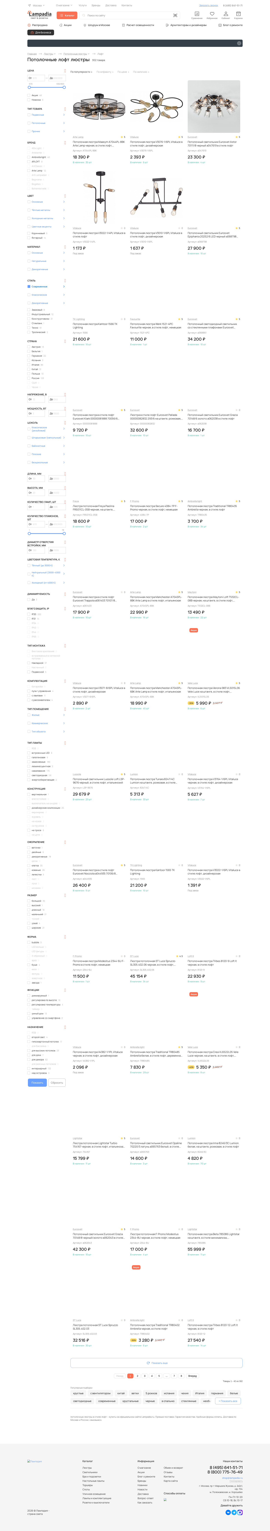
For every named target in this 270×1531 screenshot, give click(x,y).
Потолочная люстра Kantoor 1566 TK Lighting (95, 325)
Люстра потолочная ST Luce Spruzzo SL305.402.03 (95, 1326)
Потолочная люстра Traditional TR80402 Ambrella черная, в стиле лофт (155, 1326)
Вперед (192, 1376)
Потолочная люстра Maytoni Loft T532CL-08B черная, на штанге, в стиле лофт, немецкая (213, 598)
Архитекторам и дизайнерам (188, 25)
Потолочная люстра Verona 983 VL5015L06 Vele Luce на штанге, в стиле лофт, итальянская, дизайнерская (214, 689)
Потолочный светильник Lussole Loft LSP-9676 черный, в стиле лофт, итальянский (99, 780)
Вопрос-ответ (146, 1498)
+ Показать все (228, 1401)
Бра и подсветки (91, 1476)
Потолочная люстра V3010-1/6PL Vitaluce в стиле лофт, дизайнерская (156, 234)
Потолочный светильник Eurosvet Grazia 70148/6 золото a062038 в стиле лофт (213, 416)
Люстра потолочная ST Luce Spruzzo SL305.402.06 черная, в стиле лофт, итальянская (152, 962)
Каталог (70, 15)
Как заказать (145, 1502)
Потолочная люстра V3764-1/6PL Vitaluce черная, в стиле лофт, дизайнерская (213, 780)
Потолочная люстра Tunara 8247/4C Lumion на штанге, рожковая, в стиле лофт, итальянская (152, 781)
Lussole (77, 774)
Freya (76, 501)
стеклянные (188, 1401)
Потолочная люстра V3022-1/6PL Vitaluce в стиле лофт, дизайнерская (214, 871)
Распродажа (39, 25)
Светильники (89, 1472)
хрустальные (130, 1401)
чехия (184, 1393)
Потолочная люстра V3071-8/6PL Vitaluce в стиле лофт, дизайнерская (99, 689)
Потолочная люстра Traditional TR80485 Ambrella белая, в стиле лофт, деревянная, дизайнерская (156, 1053)
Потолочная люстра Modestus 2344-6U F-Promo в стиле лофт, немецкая (98, 962)
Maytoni (192, 592)
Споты (86, 1489)
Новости (142, 1489)
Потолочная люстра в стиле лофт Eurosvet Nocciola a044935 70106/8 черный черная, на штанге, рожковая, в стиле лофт (97, 871)
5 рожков (151, 1393)
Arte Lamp (78, 137)
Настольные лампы (93, 1480)
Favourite (135, 319)
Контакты (169, 1476)
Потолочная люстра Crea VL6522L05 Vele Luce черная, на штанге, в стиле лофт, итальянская (213, 1053)
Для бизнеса (43, 32)
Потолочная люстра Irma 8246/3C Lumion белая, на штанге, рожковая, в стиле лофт (213, 1144)
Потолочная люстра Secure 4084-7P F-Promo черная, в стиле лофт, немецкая (154, 507)
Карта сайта (171, 1480)
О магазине (144, 1467)
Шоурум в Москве (99, 25)
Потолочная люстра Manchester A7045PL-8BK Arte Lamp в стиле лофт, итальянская (156, 598)
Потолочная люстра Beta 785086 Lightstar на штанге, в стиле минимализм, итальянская (214, 1236)
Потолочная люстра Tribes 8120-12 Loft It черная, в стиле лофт (213, 1326)
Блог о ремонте (233, 25)
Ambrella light (195, 501)
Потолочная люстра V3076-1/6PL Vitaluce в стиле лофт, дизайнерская (156, 143)
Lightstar (77, 1138)
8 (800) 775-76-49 (225, 1472)
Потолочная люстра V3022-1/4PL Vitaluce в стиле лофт (99, 234)
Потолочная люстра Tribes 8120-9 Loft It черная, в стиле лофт (212, 962)
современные (107, 1401)
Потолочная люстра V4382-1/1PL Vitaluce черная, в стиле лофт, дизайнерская (98, 1053)
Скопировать (236, 1480)
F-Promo (134, 501)
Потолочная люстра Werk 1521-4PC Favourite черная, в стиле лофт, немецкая (155, 325)
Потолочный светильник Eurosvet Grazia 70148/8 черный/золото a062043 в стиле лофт (98, 1236)
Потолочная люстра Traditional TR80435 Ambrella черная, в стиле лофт (212, 507)
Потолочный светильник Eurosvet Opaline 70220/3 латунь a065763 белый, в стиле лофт (156, 1145)
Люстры (87, 1467)
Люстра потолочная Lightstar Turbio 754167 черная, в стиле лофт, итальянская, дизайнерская (99, 1145)
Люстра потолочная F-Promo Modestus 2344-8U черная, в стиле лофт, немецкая (155, 1235)
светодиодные (82, 1401)
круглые (78, 1393)
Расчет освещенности (140, 25)
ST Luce (134, 956)
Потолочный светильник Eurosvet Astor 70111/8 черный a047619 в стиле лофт (212, 143)
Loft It (191, 956)
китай (121, 1393)
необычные (210, 1401)
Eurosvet (192, 137)
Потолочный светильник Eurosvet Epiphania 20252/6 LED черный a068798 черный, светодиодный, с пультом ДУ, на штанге (213, 234)
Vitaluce (134, 137)
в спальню (168, 1401)
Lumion (134, 774)
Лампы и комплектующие (96, 1498)
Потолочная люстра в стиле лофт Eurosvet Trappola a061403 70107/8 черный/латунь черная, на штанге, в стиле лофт (99, 598)
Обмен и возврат (173, 1467)
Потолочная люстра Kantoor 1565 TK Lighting (152, 871)
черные (150, 1401)
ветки (135, 1393)
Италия (199, 1393)
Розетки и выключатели (96, 1502)
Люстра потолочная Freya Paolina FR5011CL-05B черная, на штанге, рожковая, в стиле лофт (93, 507)
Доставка (143, 1494)
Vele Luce (193, 683)
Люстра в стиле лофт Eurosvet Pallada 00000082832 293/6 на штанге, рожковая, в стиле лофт (155, 416)
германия (217, 1393)
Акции (68, 25)
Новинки (142, 1485)
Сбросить (57, 1082)
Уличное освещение (94, 1494)
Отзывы (168, 1472)
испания (169, 1393)
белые (234, 1393)
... (167, 1376)
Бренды (142, 1480)
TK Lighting (79, 319)
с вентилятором (100, 1393)
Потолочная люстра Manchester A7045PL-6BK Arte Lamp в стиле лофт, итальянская (156, 689)
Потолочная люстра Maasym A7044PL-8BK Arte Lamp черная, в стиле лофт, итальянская (99, 143)
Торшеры (87, 1485)
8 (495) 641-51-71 (233, 5)
